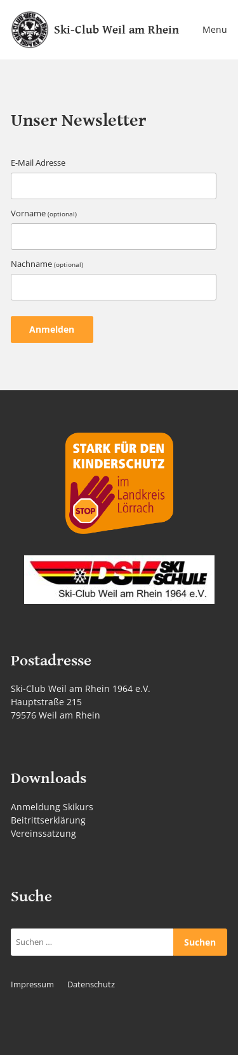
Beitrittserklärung (48, 820)
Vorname (44, 213)
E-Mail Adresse (38, 162)
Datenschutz (91, 984)
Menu (214, 29)
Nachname (47, 264)
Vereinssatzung (43, 833)
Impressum (32, 984)
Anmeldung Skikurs (52, 807)
